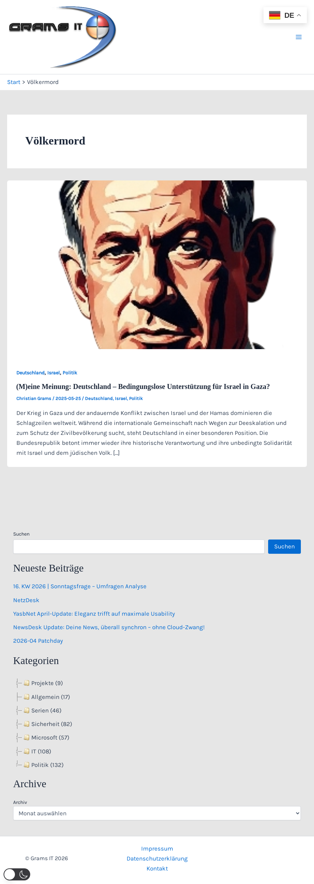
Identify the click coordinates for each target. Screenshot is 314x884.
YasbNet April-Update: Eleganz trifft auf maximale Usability (94, 613)
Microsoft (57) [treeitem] (45, 737)
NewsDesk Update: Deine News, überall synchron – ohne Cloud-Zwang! (109, 627)
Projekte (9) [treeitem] (42, 683)
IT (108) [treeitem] (36, 751)
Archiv (20, 802)
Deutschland (30, 373)
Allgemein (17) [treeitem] (46, 697)
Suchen (21, 534)
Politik (70, 373)
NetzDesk (26, 600)
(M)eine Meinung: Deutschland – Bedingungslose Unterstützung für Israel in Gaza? (143, 386)
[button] (17, 874)
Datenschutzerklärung (157, 858)
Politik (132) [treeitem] (43, 765)
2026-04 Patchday (38, 640)
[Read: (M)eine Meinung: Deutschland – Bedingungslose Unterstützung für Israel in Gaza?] (157, 264)
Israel (53, 373)
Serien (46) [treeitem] (42, 710)
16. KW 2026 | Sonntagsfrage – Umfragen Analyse (80, 586)
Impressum (157, 848)
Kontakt (157, 868)
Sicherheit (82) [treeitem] (47, 724)
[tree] (157, 724)
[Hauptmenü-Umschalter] (299, 37)
